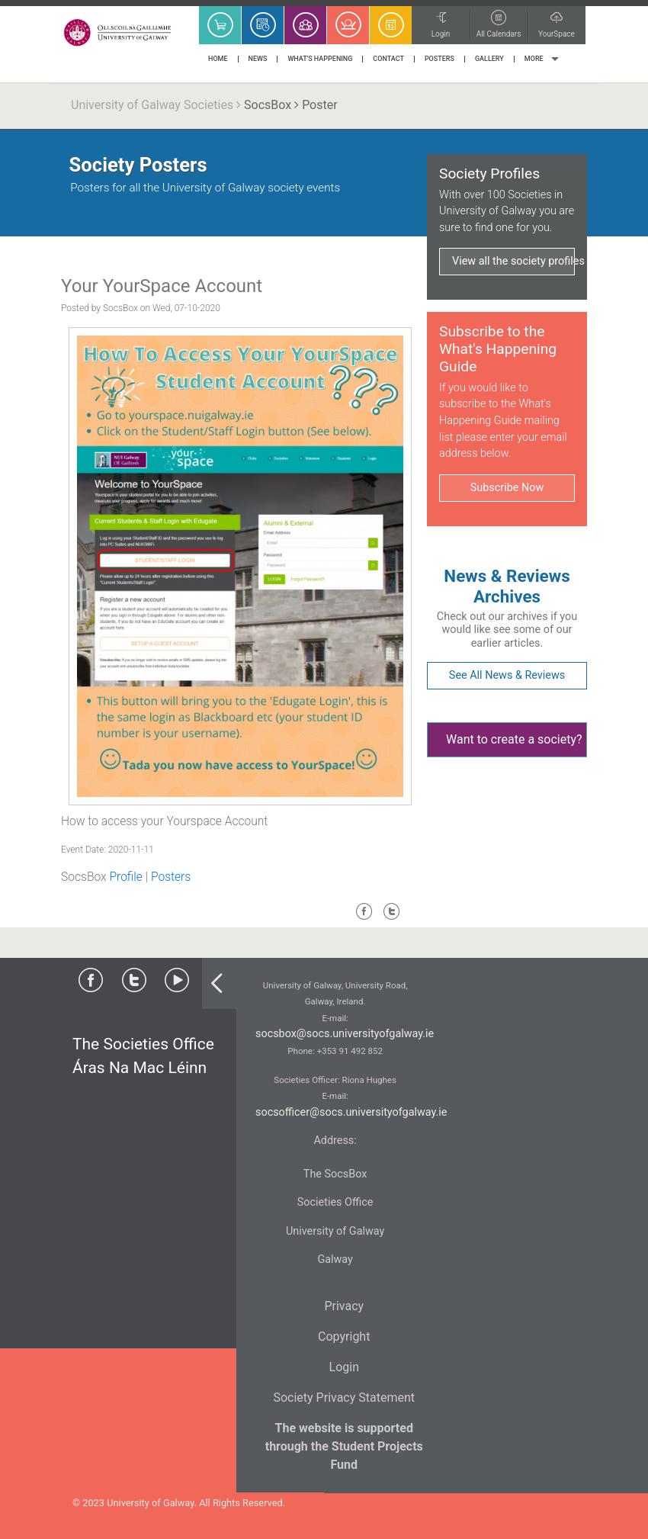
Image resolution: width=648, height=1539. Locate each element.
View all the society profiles (513, 261)
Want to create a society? (514, 739)
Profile (125, 877)
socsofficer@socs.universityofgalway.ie (351, 1112)
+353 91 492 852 (350, 1051)
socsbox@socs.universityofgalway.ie (344, 1033)
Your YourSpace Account (161, 286)
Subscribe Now (507, 487)
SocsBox (267, 105)
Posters (171, 877)
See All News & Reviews (507, 675)
